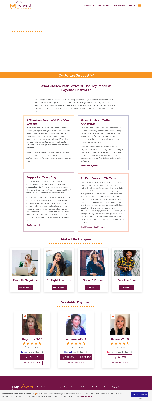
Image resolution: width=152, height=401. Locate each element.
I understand (140, 394)
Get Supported (33, 225)
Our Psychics (103, 5)
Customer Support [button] (74, 75)
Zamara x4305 (76, 339)
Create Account (44, 387)
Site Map (96, 387)
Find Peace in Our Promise (93, 227)
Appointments (32, 363)
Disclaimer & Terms (79, 387)
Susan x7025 (120, 339)
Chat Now (84, 357)
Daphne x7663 (32, 339)
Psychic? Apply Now (113, 387)
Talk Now (32, 357)
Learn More (25, 287)
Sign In (132, 5)
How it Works (119, 5)
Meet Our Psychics (89, 165)
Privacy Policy (85, 396)
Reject (140, 398)
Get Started (89, 5)
